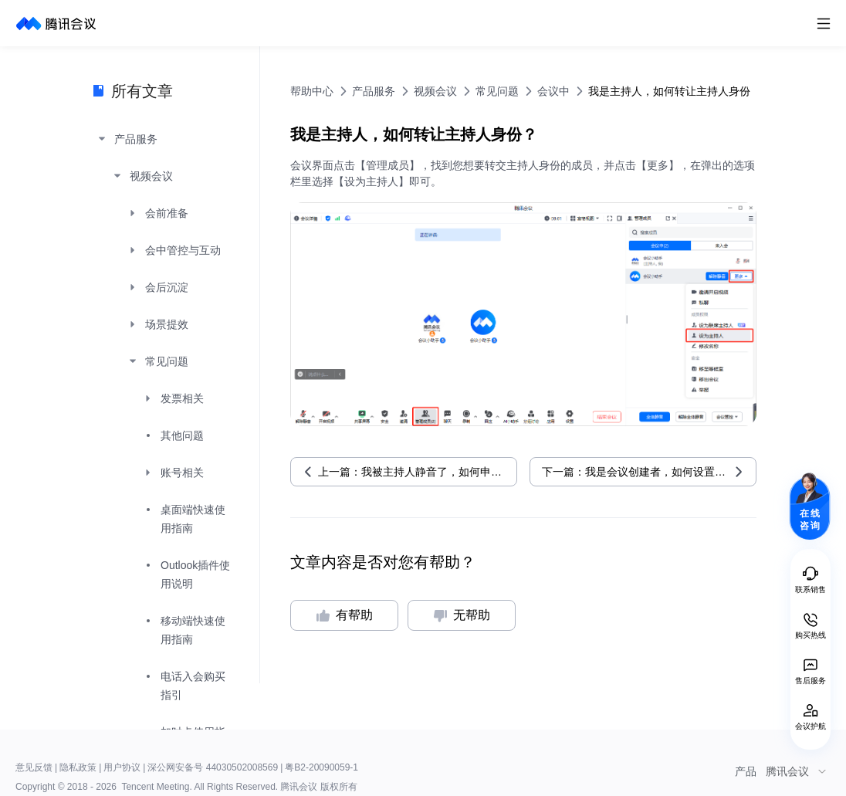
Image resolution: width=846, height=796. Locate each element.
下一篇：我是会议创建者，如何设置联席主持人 (649, 472)
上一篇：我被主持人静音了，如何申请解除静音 (417, 472)
